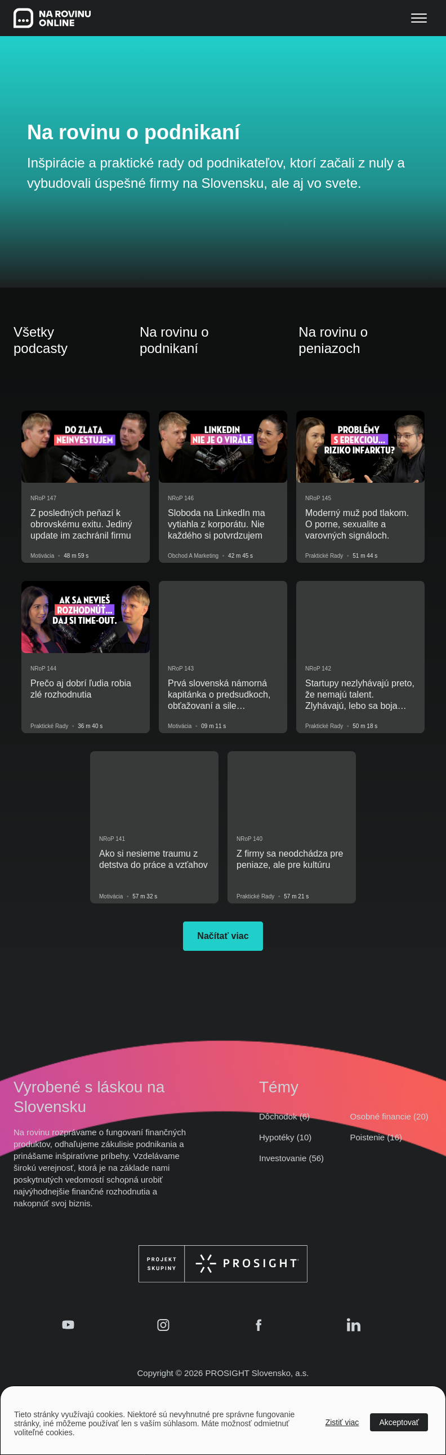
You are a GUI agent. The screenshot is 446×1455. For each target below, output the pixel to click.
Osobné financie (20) (389, 1116)
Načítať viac (222, 936)
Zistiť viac (342, 1422)
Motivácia (42, 556)
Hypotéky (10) (285, 1137)
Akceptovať (399, 1422)
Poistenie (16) (376, 1137)
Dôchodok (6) (284, 1116)
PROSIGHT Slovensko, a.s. (257, 1373)
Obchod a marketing (193, 556)
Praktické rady (324, 556)
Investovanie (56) (291, 1158)
